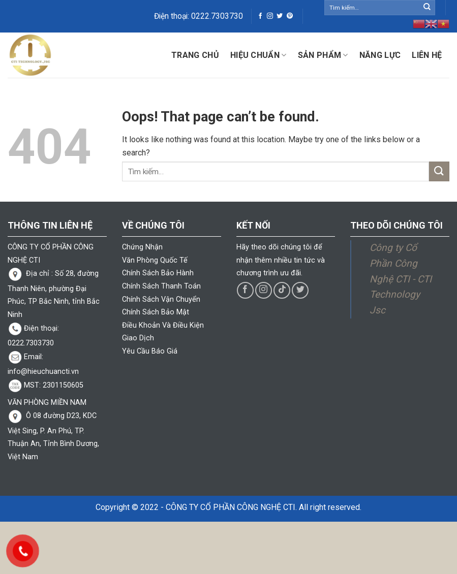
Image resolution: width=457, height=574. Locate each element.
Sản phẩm (323, 55)
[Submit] (427, 7)
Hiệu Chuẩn (258, 55)
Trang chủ (195, 55)
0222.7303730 (217, 16)
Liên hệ (427, 55)
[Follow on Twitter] (280, 16)
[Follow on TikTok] (281, 290)
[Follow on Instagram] (270, 16)
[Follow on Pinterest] (290, 16)
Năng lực (380, 55)
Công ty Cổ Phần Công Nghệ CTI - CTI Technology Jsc (401, 279)
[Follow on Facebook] (260, 16)
